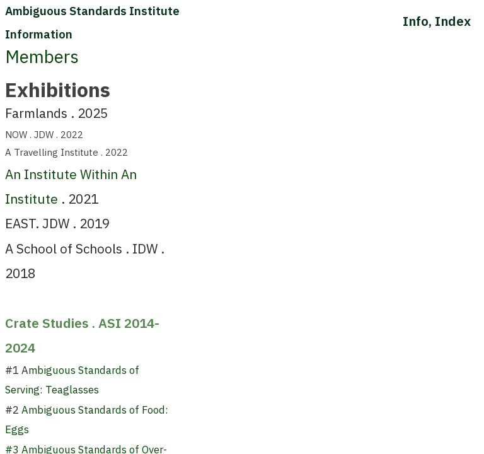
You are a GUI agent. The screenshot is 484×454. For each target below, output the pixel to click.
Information (38, 34)
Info (416, 21)
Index (453, 21)
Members (42, 56)
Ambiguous (48, 410)
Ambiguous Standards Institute (92, 10)
